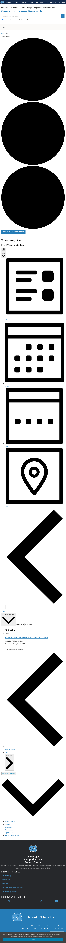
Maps (31, 2)
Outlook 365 (8, 827)
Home (2, 33)
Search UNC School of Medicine (22, 20)
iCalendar (8, 824)
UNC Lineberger (7, 876)
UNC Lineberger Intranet (9, 892)
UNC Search (62, 2)
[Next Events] (5, 607)
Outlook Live (9, 830)
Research (5, 884)
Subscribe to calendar (9, 773)
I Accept (33, 939)
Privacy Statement (53, 926)
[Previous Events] (35, 604)
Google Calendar (10, 821)
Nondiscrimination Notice (57, 928)
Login (62, 926)
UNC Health (34, 926)
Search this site (7, 20)
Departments (39, 2)
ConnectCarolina (51, 2)
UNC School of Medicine (10, 8)
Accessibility (8, 2)
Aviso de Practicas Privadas (41, 928)
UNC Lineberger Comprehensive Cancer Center (38, 8)
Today (3, 611)
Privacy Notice (48, 936)
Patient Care (6, 880)
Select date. (20, 624)
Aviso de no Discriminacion (57, 931)
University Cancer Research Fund (12, 888)
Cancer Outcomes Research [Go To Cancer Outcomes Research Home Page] (21, 11)
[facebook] (25, 901)
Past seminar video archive (13, 232)
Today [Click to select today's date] (7, 752)
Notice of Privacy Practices (25, 928)
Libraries (24, 2)
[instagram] (41, 901)
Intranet (42, 926)
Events (17, 2)
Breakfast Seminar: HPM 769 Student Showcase (26, 637)
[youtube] (57, 901)
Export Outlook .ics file (12, 835)
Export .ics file (9, 833)
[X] (9, 901)
